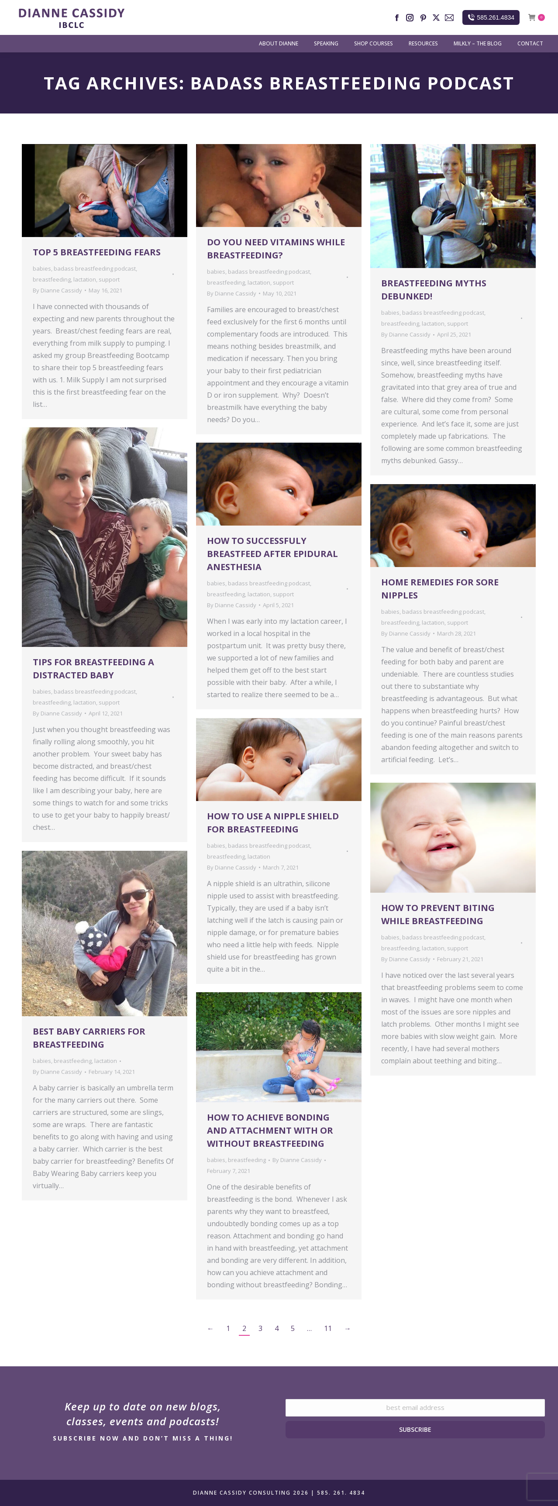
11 (328, 1328)
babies (42, 268)
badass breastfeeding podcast (95, 268)
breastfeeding (52, 279)
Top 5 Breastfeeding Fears (97, 252)
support (109, 279)
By (57, 290)
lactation (84, 279)
